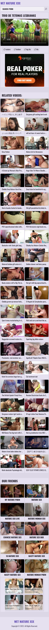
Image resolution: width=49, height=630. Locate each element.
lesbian (18, 49)
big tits (28, 49)
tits (37, 49)
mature (8, 49)
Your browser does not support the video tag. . (24, 32)
